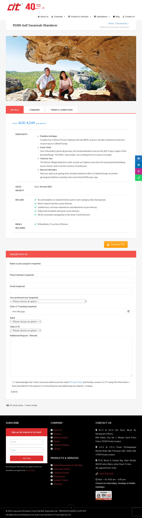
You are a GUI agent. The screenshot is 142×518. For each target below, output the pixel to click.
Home (111, 23)
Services (57, 433)
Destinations (121, 23)
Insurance (57, 484)
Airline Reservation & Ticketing (67, 465)
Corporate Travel (61, 469)
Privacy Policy (76, 382)
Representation (60, 437)
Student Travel (60, 480)
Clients (56, 441)
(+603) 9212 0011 (105, 473)
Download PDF (116, 244)
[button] (80, 16)
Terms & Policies (61, 445)
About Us (57, 430)
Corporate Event (61, 472)
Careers (57, 448)
